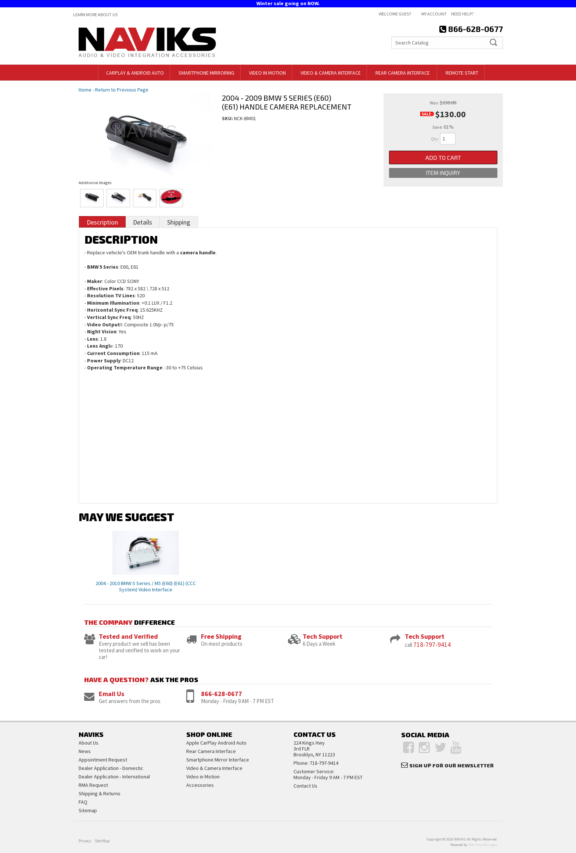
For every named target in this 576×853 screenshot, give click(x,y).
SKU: (228, 118)
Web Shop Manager (482, 844)
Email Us (111, 693)
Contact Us (305, 785)
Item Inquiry (443, 173)
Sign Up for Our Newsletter (451, 765)
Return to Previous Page (121, 89)
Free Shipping (221, 636)
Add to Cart (443, 157)
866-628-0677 (221, 693)
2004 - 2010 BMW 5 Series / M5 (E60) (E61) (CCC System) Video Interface (146, 586)
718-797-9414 (432, 644)
